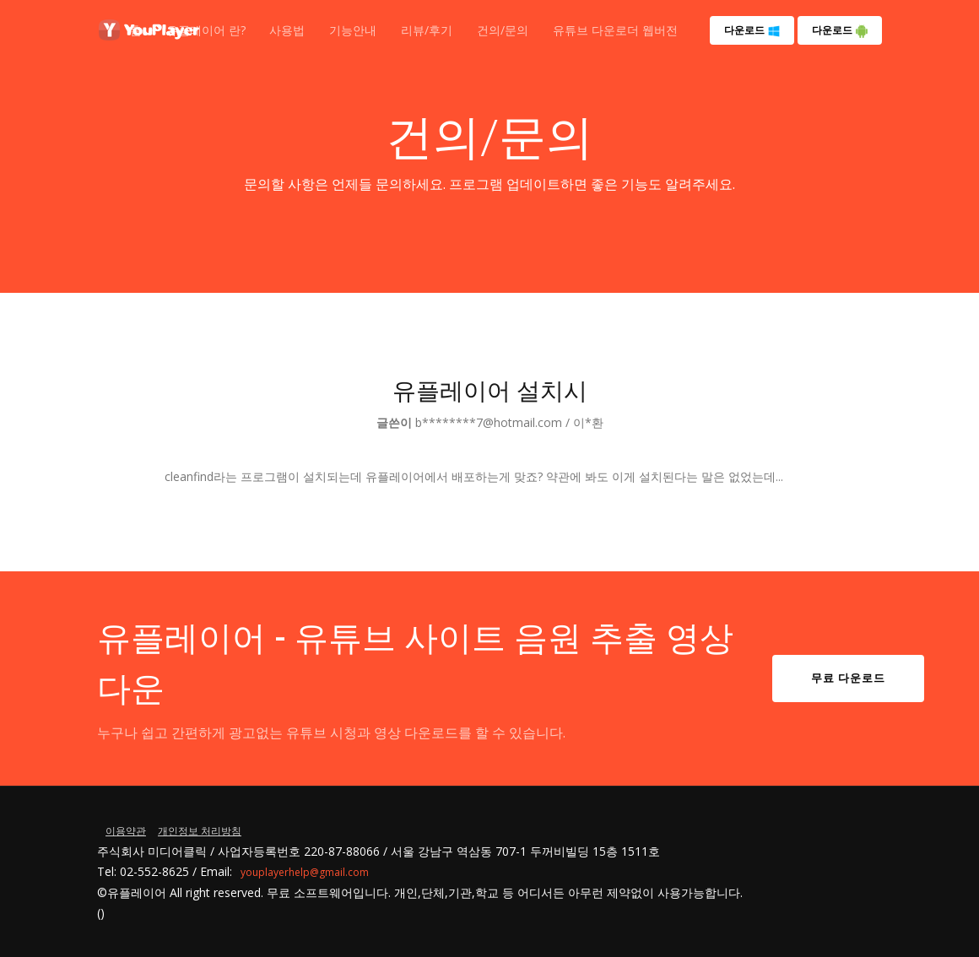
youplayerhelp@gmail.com (305, 872)
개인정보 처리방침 (199, 831)
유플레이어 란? (206, 30)
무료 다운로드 (848, 677)
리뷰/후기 (426, 30)
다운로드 (752, 30)
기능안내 (352, 30)
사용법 (287, 30)
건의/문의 (502, 30)
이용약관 (125, 831)
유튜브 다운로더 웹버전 (615, 30)
